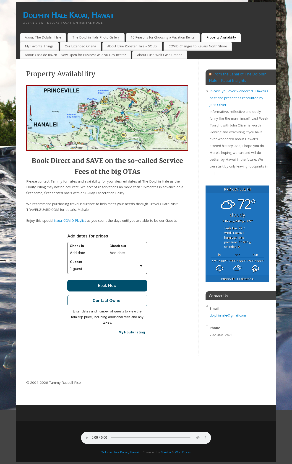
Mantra (166, 452)
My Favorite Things (39, 46)
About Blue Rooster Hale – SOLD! (132, 46)
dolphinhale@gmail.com (228, 315)
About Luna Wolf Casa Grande (159, 55)
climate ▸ (237, 279)
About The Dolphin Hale (43, 37)
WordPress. (183, 452)
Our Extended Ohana (80, 46)
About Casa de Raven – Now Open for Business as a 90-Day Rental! (75, 55)
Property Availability (221, 37)
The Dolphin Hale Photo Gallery (96, 37)
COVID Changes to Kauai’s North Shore (198, 46)
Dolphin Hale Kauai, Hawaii (68, 14)
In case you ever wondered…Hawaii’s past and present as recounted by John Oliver (239, 98)
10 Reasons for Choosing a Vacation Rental (163, 37)
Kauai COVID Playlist (70, 220)
